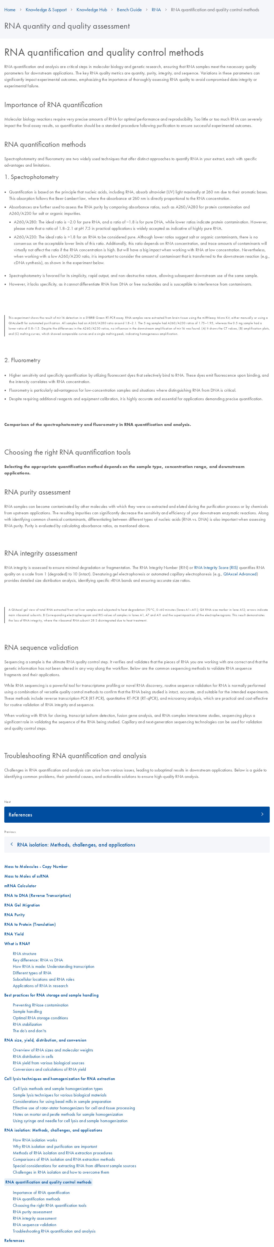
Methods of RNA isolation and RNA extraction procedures (63, 1152)
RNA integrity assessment (34, 1218)
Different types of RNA (32, 972)
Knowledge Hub (92, 10)
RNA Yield (14, 934)
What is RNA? (17, 943)
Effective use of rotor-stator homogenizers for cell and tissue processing (74, 1107)
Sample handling (27, 1011)
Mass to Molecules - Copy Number (35, 866)
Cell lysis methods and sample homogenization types (58, 1088)
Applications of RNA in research (40, 985)
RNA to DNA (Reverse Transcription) (37, 895)
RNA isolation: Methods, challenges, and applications (76, 844)
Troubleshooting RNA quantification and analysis (54, 1231)
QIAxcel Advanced (240, 573)
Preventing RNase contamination (41, 1005)
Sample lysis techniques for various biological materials (59, 1095)
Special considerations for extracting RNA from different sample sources (74, 1165)
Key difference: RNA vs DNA (38, 960)
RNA (156, 10)
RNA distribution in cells (33, 1056)
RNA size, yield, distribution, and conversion (45, 1040)
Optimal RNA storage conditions (40, 1017)
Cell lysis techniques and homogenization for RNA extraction (59, 1078)
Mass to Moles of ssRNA (26, 876)
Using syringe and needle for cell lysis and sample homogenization (70, 1120)
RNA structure (24, 953)
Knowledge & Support (46, 10)
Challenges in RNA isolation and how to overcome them (61, 1172)
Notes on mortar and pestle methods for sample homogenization (68, 1114)
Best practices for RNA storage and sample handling (51, 995)
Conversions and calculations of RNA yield (49, 1069)
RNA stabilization (27, 1024)
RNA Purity (14, 915)
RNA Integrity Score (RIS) (216, 567)
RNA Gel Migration (22, 905)
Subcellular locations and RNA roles (43, 979)
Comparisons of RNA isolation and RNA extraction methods (64, 1159)
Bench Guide (129, 10)
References (20, 814)
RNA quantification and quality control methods (48, 1182)
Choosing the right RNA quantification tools (49, 1205)
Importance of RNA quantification (41, 1192)
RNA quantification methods (36, 1198)
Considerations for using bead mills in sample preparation (62, 1101)
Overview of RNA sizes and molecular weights (53, 1050)
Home (10, 10)
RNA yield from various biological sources (48, 1062)
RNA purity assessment (32, 1211)
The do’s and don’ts (29, 1030)
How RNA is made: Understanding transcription (53, 966)
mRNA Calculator (20, 886)
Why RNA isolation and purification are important (55, 1146)
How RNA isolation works (35, 1140)
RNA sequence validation (34, 1224)
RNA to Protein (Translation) (30, 924)
